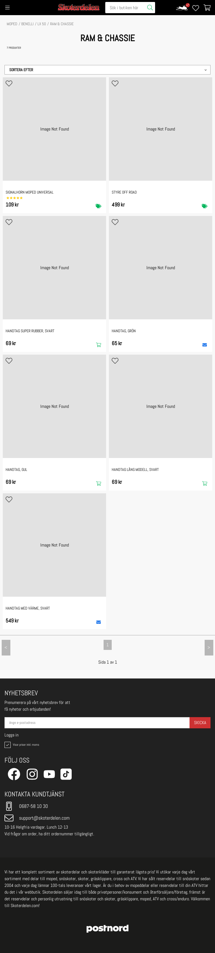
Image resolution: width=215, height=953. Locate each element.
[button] (107, 70)
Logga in (11, 735)
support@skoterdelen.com (37, 817)
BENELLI (27, 23)
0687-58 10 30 (26, 806)
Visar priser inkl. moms (21, 745)
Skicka (200, 723)
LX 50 (42, 23)
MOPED (12, 23)
